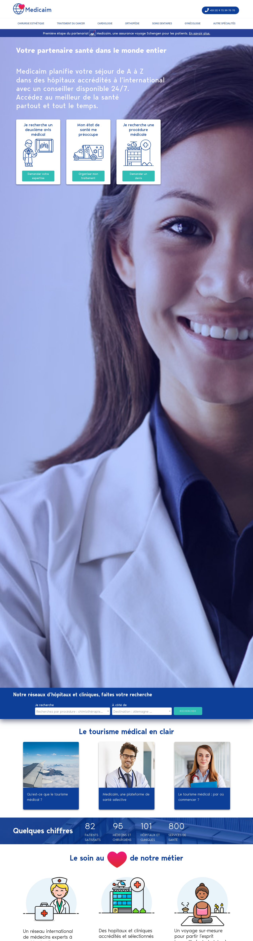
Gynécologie (192, 23)
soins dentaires (162, 23)
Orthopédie (132, 23)
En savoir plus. (199, 33)
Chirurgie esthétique (31, 23)
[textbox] (71, 711)
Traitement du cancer (71, 23)
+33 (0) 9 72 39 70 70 (222, 10)
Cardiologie (105, 23)
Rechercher (188, 711)
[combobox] (72, 711)
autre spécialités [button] (224, 23)
